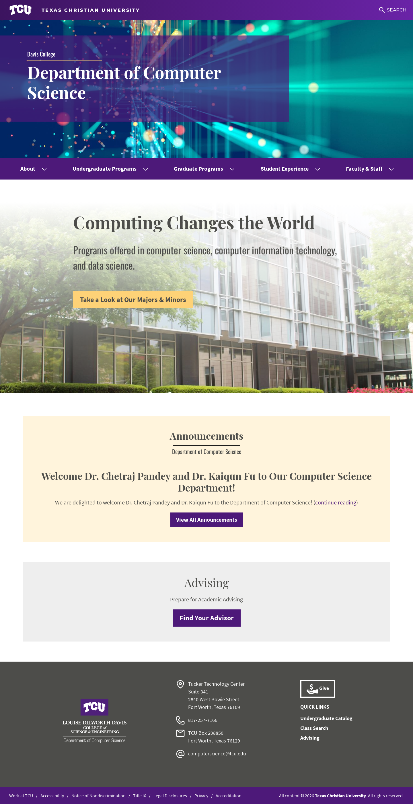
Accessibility (52, 797)
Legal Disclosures (170, 797)
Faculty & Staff (364, 168)
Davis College (41, 53)
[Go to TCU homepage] (74, 10)
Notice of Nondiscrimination (98, 797)
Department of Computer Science (127, 82)
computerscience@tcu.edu (217, 754)
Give (318, 690)
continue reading (335, 503)
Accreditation (228, 797)
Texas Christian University (340, 797)
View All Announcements (206, 520)
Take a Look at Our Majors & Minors (133, 299)
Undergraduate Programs (105, 168)
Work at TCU (21, 797)
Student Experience (285, 168)
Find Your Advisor (207, 619)
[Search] (392, 10)
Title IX (139, 797)
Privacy (201, 797)
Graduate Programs (198, 168)
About (27, 168)
